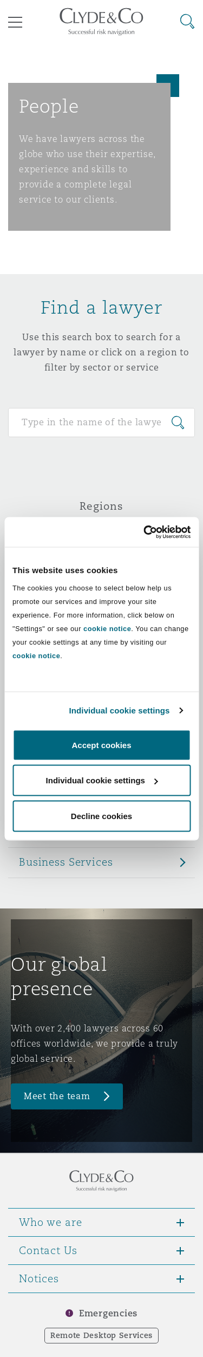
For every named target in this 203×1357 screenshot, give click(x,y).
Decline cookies (101, 815)
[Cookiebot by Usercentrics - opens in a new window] (145, 532)
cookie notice (107, 628)
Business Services (66, 861)
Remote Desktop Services (101, 1335)
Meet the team (57, 1096)
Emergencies (108, 1313)
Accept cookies (101, 744)
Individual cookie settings (119, 710)
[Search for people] (101, 422)
